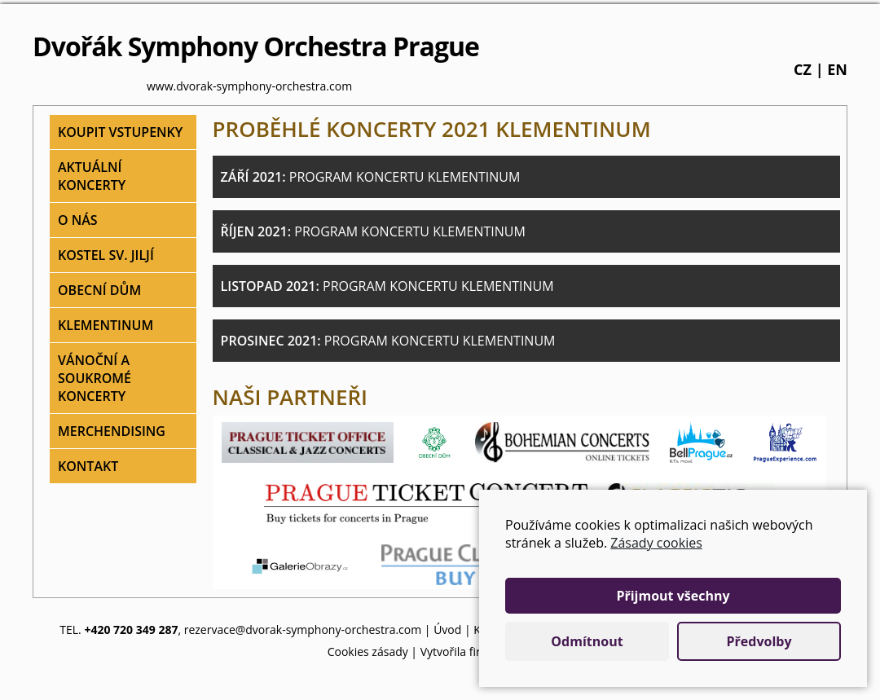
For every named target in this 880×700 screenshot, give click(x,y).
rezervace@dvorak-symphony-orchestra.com (303, 629)
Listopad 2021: (387, 286)
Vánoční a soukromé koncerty (94, 378)
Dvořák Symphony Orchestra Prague (256, 46)
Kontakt (88, 466)
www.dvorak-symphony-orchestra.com (249, 86)
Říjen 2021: (373, 231)
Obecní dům (99, 290)
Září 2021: (371, 177)
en (837, 69)
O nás (78, 220)
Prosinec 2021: (388, 341)
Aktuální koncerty (91, 176)
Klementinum (105, 325)
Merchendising (111, 431)
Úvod (447, 629)
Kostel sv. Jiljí (106, 255)
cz (803, 69)
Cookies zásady (368, 651)
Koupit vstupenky (120, 132)
